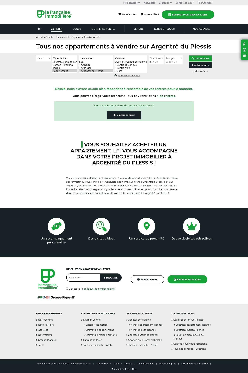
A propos (164, 2)
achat (116, 363)
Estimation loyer (92, 339)
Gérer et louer (164, 28)
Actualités (149, 2)
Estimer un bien (92, 319)
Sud (96, 61)
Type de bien (60, 58)
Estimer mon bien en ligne (188, 14)
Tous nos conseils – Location (189, 348)
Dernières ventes (103, 28)
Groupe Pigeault (47, 339)
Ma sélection (127, 14)
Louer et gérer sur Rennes (188, 319)
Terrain (64, 67)
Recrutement (205, 2)
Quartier (120, 58)
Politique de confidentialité (194, 363)
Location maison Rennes (190, 329)
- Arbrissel (96, 67)
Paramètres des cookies (124, 369)
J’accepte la (92, 288)
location (128, 363)
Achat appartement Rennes (146, 324)
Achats (49, 37)
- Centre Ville (131, 67)
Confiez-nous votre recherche (145, 339)
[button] (166, 95)
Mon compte (147, 279)
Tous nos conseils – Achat (143, 344)
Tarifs (41, 344)
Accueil (39, 37)
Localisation (86, 58)
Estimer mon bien (187, 279)
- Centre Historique (131, 64)
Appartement (62, 37)
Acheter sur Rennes (139, 319)
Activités (43, 329)
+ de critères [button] (200, 71)
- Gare (131, 70)
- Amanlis (96, 64)
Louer (77, 28)
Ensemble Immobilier (64, 61)
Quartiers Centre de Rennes (131, 61)
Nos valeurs (45, 334)
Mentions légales (167, 363)
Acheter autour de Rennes (143, 334)
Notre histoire (46, 324)
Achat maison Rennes (143, 329)
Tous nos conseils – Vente (97, 344)
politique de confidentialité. (99, 288)
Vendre (138, 28)
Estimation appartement (100, 329)
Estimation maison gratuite (101, 334)
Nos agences (201, 28)
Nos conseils (130, 2)
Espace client (150, 14)
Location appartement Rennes (193, 324)
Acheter (56, 28)
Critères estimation (97, 324)
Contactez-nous (185, 2)
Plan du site (102, 363)
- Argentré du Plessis (96, 70)
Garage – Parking (64, 64)
